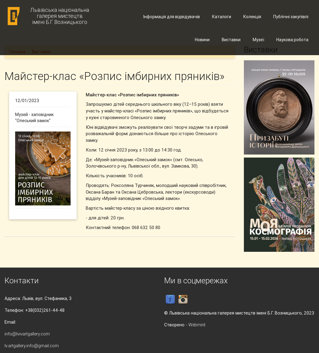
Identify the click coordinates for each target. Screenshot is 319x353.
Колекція (252, 16)
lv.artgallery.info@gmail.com (32, 345)
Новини (202, 39)
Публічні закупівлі (290, 16)
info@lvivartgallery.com (27, 334)
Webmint (196, 325)
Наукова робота (292, 39)
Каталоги (221, 16)
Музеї (258, 39)
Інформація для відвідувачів (171, 16)
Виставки (231, 39)
